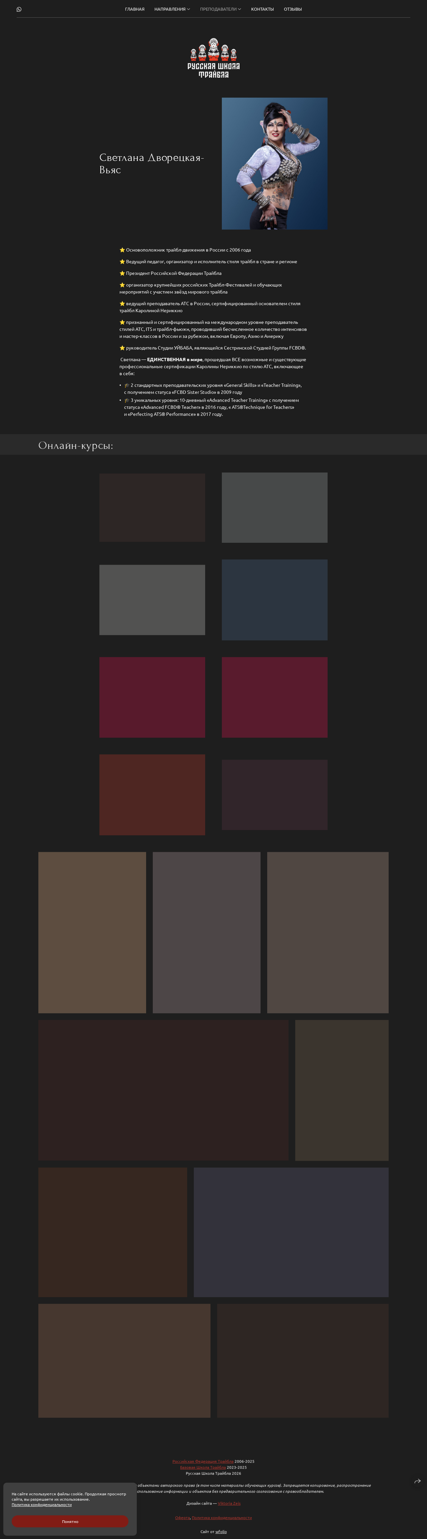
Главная (134, 9)
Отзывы (293, 9)
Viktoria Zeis (229, 1507)
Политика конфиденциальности (222, 1522)
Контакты (262, 9)
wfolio (221, 1536)
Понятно (70, 1521)
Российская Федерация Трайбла (203, 1465)
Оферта (182, 1522)
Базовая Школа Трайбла (203, 1471)
